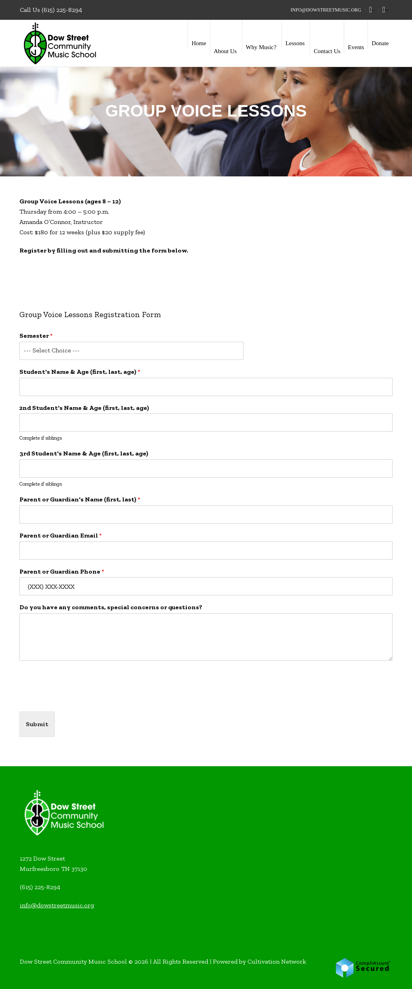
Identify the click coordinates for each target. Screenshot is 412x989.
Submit (37, 724)
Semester (36, 335)
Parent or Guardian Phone (61, 571)
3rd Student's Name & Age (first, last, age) (83, 453)
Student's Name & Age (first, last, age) (79, 371)
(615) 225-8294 (62, 9)
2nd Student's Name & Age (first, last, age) (84, 407)
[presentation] (79, 698)
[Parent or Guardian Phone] (206, 586)
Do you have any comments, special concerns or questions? (110, 607)
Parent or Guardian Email (60, 535)
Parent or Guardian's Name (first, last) (79, 499)
